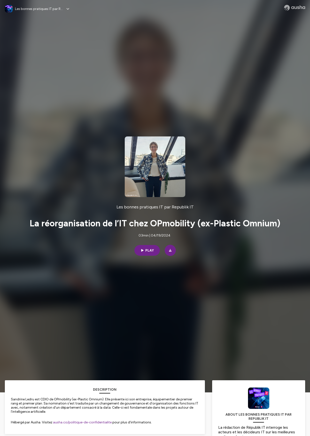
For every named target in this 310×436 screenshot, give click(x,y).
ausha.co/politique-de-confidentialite (82, 422)
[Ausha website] (294, 8)
